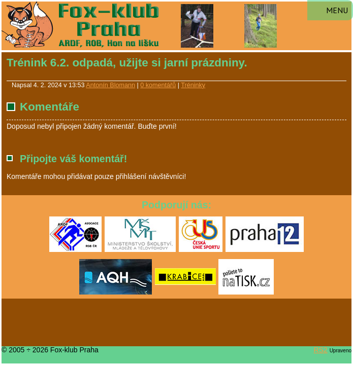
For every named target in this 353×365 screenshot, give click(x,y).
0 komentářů (158, 85)
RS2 (321, 350)
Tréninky (193, 85)
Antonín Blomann (110, 85)
